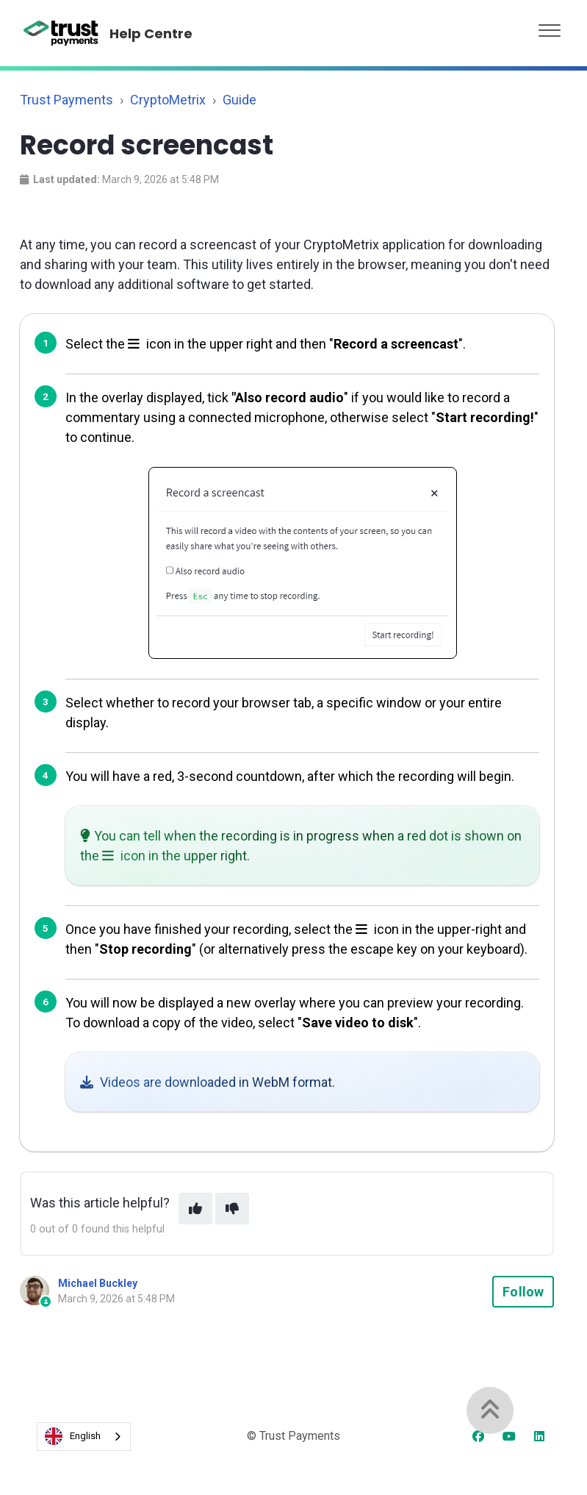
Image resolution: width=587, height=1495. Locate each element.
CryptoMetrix (168, 99)
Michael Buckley (97, 1283)
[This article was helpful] (195, 1208)
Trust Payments (66, 99)
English (73, 1436)
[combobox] (84, 1436)
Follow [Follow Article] (523, 1291)
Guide (239, 99)
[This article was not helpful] (232, 1208)
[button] (549, 26)
